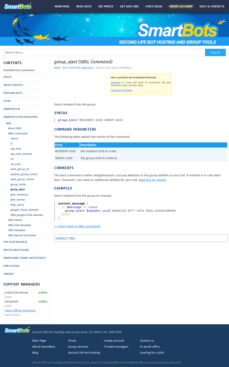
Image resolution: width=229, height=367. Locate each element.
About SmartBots (43, 346)
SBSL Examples (16, 230)
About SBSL (15, 128)
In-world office (150, 346)
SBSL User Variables (19, 225)
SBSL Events (15, 219)
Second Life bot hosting (84, 352)
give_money (18, 199)
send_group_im (20, 169)
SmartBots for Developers (20, 116)
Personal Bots (12, 92)
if (11, 143)
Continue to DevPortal (121, 90)
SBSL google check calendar (27, 214)
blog (153, 6)
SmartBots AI (11, 108)
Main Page (39, 340)
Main (62, 6)
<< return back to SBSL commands (77, 226)
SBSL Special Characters (22, 235)
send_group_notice (22, 179)
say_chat (16, 148)
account (181, 6)
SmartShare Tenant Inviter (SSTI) (24, 257)
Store (7, 100)
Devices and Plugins (16, 249)
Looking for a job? (152, 352)
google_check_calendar (25, 209)
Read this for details (152, 180)
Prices (7, 76)
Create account (114, 340)
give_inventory (19, 194)
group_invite (18, 184)
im (12, 158)
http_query (17, 204)
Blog (35, 352)
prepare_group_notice (24, 174)
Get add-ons (129, 6)
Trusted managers (116, 346)
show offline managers (20, 310)
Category (61, 238)
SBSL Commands (17, 133)
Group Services (13, 84)
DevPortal (115, 82)
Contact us (147, 340)
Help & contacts (212, 6)
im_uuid (16, 164)
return (14, 138)
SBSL (8, 123)
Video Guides (11, 265)
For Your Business (15, 241)
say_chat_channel (21, 153)
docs (84, 6)
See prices (105, 6)
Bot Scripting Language (78, 67)
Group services (78, 346)
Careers (8, 273)
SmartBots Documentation (19, 70)
